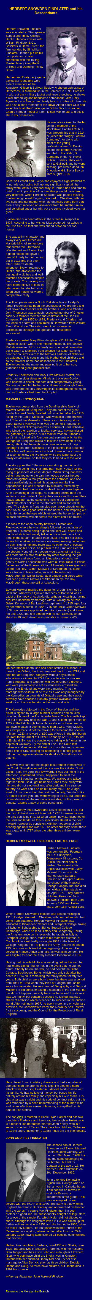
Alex (19, 1117)
